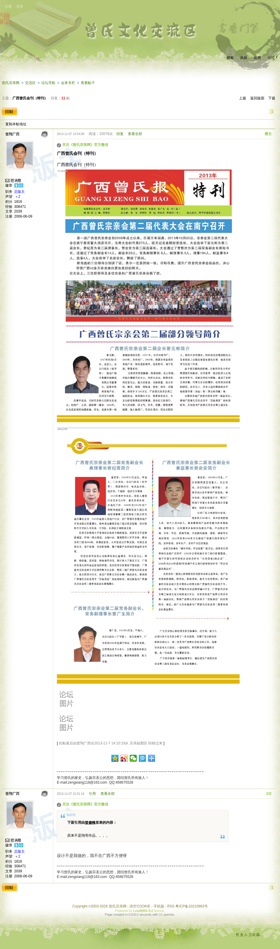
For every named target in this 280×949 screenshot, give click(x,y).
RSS (170, 906)
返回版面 (257, 98)
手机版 (159, 906)
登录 (19, 6)
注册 (8, 6)
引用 (92, 794)
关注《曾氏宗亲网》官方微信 (85, 145)
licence (159, 910)
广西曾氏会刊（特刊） (30, 98)
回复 (119, 134)
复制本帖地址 (16, 124)
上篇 (242, 98)
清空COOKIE (139, 906)
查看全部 (135, 134)
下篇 (271, 98)
